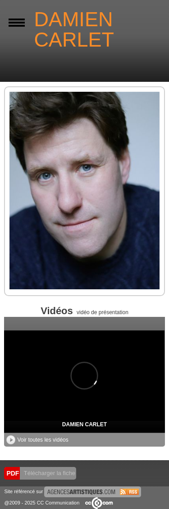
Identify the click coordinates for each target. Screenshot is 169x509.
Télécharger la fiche (48, 473)
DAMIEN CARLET (84, 424)
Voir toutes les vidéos (37, 439)
